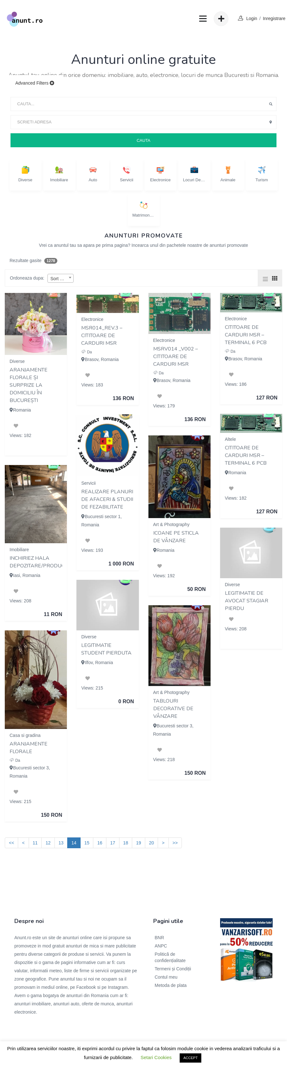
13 (61, 842)
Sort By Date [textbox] (61, 278)
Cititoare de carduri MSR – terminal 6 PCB (246, 335)
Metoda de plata (171, 985)
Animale (227, 174)
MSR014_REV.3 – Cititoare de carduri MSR (101, 335)
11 (35, 842)
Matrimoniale (144, 209)
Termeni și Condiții (173, 968)
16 (99, 842)
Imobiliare (59, 174)
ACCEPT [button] (190, 1058)
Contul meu (166, 977)
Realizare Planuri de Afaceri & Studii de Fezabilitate (107, 499)
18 (125, 842)
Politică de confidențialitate (170, 957)
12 (48, 842)
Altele (230, 439)
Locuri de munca (194, 174)
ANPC (161, 945)
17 (112, 842)
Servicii (126, 174)
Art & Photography (171, 524)
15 (87, 842)
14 (73, 842)
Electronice (160, 174)
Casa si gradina (25, 735)
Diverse (25, 174)
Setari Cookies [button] (156, 1057)
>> (175, 842)
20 (151, 842)
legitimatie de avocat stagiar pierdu (246, 601)
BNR (159, 937)
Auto (93, 174)
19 (138, 842)
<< (11, 842)
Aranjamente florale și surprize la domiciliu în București (28, 385)
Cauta (143, 140)
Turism (261, 174)
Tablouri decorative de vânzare (173, 708)
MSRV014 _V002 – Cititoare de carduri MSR (175, 356)
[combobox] (60, 278)
